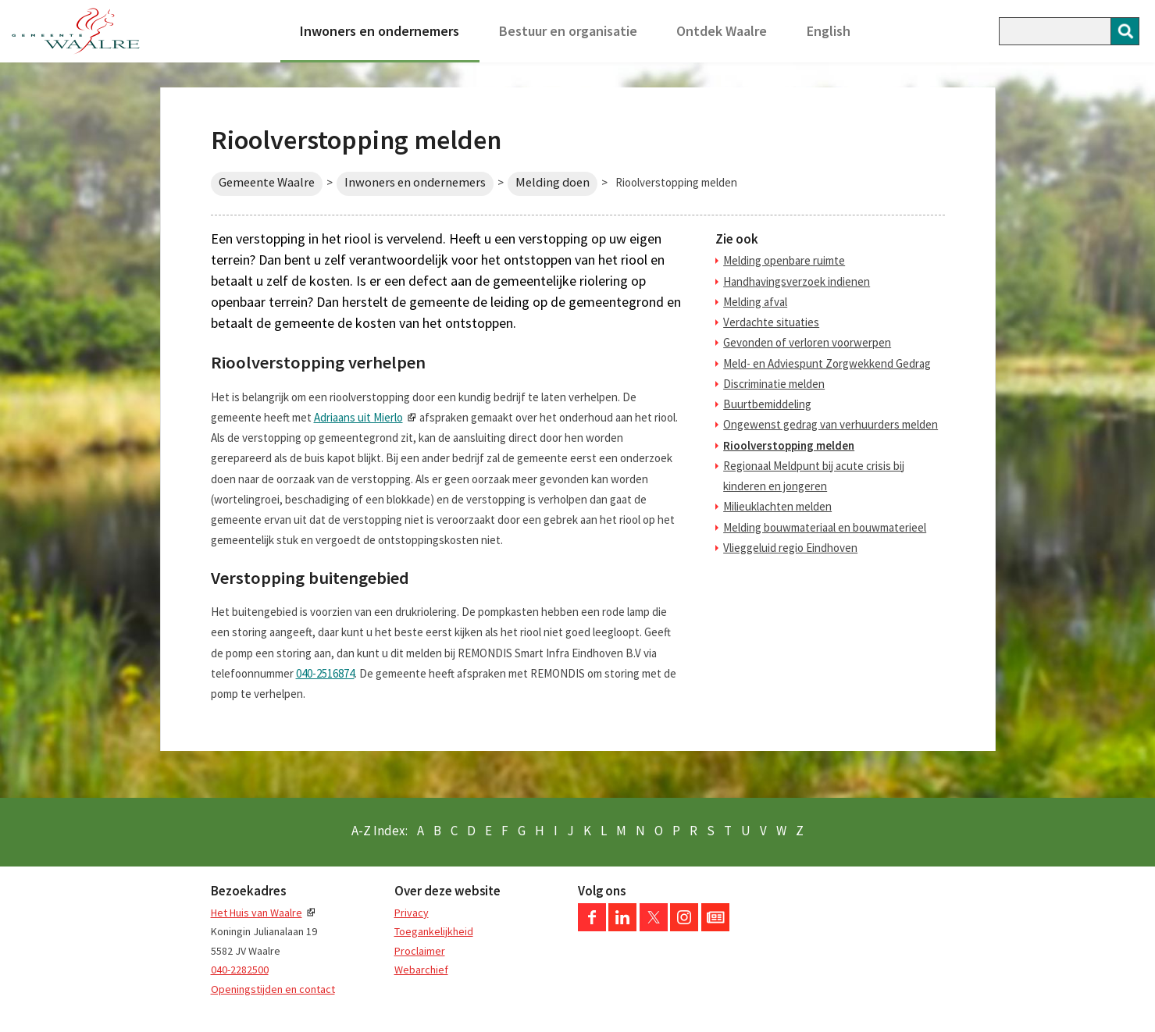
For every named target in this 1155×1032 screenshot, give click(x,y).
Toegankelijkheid (433, 931)
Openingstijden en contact (273, 989)
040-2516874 (325, 673)
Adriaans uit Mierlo (358, 417)
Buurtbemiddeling (767, 404)
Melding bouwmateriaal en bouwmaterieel (824, 527)
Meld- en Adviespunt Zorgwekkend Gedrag (827, 363)
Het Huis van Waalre (256, 913)
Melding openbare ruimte (784, 260)
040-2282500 (240, 970)
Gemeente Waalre (267, 182)
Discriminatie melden (774, 383)
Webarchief (421, 970)
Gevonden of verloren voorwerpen (807, 342)
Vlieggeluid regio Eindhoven (790, 547)
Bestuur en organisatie (568, 31)
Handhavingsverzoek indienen (796, 281)
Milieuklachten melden (777, 506)
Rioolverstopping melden (788, 445)
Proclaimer (419, 951)
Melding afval (755, 301)
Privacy (411, 913)
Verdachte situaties (771, 322)
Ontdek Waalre (721, 31)
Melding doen (552, 182)
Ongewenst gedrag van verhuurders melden (830, 424)
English (828, 31)
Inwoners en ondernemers (379, 31)
